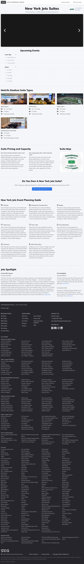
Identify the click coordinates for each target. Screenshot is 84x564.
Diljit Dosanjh (25, 462)
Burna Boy (4, 506)
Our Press (24, 321)
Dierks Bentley (25, 460)
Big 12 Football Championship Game (30, 435)
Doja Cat (23, 469)
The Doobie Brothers (68, 497)
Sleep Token (65, 484)
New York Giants (46, 350)
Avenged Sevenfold (6, 467)
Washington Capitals (68, 409)
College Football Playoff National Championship (51, 435)
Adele (2, 456)
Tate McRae (65, 493)
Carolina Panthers (6, 348)
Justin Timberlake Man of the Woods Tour (29, 527)
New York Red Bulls (47, 420)
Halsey (23, 495)
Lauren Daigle (46, 460)
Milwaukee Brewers (47, 361)
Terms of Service (33, 554)
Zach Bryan (65, 524)
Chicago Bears (5, 350)
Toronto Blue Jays (67, 368)
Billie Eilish (4, 482)
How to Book (37, 316)
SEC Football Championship (70, 440)
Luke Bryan (45, 477)
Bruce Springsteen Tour (7, 500)
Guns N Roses (25, 493)
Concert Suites (5, 330)
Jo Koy (23, 517)
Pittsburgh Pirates (47, 370)
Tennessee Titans (67, 346)
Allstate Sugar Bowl (6, 438)
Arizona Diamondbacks (7, 361)
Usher (63, 515)
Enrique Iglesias (25, 480)
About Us (24, 316)
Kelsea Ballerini (46, 453)
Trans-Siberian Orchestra (69, 510)
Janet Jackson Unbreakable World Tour (29, 512)
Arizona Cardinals (6, 341)
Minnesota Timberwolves (49, 381)
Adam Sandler (5, 455)
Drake (23, 473)
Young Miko (65, 521)
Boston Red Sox (5, 368)
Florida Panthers (26, 403)
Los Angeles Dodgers (27, 372)
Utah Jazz (65, 387)
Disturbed (24, 467)
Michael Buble (46, 502)
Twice (63, 511)
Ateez (2, 466)
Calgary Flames (5, 403)
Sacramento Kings (67, 381)
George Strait (25, 489)
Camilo (3, 510)
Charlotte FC (4, 422)
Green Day (24, 491)
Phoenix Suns (45, 392)
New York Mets (46, 365)
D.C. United (4, 429)
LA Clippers (24, 387)
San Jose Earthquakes (68, 416)
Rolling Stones (66, 467)
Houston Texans (26, 346)
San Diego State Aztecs (68, 442)
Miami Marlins (25, 374)
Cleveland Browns (6, 354)
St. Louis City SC (66, 422)
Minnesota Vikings (47, 344)
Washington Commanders (69, 348)
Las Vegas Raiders (26, 354)
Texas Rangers (66, 366)
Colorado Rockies (26, 363)
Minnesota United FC (27, 427)
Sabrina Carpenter (67, 475)
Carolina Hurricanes (6, 405)
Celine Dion (4, 517)
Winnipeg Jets (66, 411)
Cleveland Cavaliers (6, 389)
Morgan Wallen (46, 508)
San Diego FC (45, 429)
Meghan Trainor (46, 499)
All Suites (3, 316)
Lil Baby (44, 462)
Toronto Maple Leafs (68, 401)
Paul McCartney (46, 530)
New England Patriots (48, 346)
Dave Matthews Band (27, 455)
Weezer (64, 517)
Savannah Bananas (27, 543)
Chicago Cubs (5, 370)
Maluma (44, 484)
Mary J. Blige (45, 493)
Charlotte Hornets (6, 385)
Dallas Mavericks (5, 390)
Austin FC (3, 418)
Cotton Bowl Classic (47, 438)
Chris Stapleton (5, 522)
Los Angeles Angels (26, 370)
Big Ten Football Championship (30, 438)
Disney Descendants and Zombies (28, 465)
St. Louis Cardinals (67, 363)
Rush (63, 473)
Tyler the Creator (66, 513)
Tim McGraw (65, 506)
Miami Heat (24, 392)
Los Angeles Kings (26, 405)
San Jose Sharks (46, 409)
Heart (22, 499)
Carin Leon (4, 513)
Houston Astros (25, 366)
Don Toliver (24, 471)
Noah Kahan (45, 522)
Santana (64, 478)
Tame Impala (65, 491)
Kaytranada (45, 449)
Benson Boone (5, 477)
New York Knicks (46, 385)
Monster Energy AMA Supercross (51, 506)
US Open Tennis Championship (50, 543)
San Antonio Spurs (67, 383)
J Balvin (23, 506)
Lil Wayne (44, 464)
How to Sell (37, 318)
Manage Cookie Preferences (61, 554)
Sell (77, 2)
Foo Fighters (24, 486)
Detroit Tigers (25, 365)
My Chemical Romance (48, 513)
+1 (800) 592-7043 (56, 318)
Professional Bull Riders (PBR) (29, 541)
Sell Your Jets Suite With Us (42, 189)
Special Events (5, 535)
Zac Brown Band (67, 522)
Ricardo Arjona (66, 464)
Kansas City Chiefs (26, 352)
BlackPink (4, 488)
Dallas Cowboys (5, 355)
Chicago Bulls (5, 387)
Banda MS (4, 475)
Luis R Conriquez (46, 475)
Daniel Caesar (25, 451)
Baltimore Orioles (6, 366)
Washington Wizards (68, 389)
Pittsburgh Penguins (47, 407)
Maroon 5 (44, 491)
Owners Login (5, 308)
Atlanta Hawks (5, 379)
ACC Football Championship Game (9, 435)
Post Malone (65, 460)
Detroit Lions (25, 343)
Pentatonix (65, 451)
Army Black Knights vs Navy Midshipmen (9, 441)
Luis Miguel (45, 473)
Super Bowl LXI (66, 350)
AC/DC (3, 451)
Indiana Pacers (25, 385)
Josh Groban (24, 521)
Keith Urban (45, 451)
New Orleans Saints (47, 348)
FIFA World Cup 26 (6, 539)
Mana (43, 486)
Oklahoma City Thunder (48, 387)
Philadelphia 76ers (47, 390)
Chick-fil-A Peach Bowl (28, 442)
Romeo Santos (66, 469)
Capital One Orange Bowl (28, 440)
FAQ (35, 325)
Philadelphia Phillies (47, 368)
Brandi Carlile (5, 495)
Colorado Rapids (5, 425)
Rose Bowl (65, 438)
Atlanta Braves (5, 365)
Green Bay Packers (26, 344)
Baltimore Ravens (6, 344)
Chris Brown (4, 521)
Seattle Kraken (46, 411)
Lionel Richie (45, 467)
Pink (63, 456)
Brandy (3, 499)
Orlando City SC (46, 422)
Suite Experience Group (7, 304)
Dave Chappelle (25, 453)
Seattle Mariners (66, 361)
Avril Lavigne (4, 469)
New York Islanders (47, 400)
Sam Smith (65, 477)
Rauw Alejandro (66, 462)
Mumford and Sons (47, 511)
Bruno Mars (4, 502)
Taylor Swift (65, 495)
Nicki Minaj (45, 519)
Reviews (24, 323)
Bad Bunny (4, 473)
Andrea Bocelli (5, 462)
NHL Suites (4, 326)
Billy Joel (3, 484)
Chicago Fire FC (5, 423)
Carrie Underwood (6, 515)
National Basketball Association (10, 377)
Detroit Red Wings (26, 400)
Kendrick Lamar (46, 455)
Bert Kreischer (5, 478)
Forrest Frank (25, 488)
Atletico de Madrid (6, 537)
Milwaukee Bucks (47, 379)
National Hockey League (8, 396)
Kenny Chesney (46, 456)
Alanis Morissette (6, 458)
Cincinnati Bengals (6, 352)
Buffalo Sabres (5, 401)
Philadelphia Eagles (47, 354)
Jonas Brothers (25, 519)
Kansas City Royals (26, 368)
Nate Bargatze (46, 515)
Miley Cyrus (45, 504)
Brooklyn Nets (5, 383)
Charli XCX (4, 519)
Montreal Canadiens (27, 409)
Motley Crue (45, 510)
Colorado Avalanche (6, 409)
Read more (47, 294)
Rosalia (64, 471)
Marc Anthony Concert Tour (49, 488)
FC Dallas (24, 418)
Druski (23, 475)
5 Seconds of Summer (7, 449)
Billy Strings (4, 486)
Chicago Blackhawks (7, 407)
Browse (66, 2)
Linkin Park (45, 466)
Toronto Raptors (66, 385)
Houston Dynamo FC (27, 420)
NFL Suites (4, 318)
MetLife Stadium (30, 12)
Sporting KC (65, 420)
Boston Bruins (5, 400)
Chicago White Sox (6, 372)
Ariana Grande (5, 464)
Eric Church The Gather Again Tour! (29, 483)
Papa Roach (45, 528)
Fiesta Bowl (45, 440)
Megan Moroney (46, 497)
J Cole (23, 508)
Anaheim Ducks (5, 398)
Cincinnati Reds (5, 374)
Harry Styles (24, 497)
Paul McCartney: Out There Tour (51, 532)
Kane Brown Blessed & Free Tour (30, 530)
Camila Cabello (5, 508)
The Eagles (65, 499)
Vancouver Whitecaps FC (69, 425)
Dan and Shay (25, 449)
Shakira (64, 480)
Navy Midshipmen (47, 444)
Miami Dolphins (46, 343)
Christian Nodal (5, 526)
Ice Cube (23, 500)
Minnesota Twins (46, 363)
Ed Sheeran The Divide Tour (29, 477)
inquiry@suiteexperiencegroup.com (61, 321)
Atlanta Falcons (5, 343)
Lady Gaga (45, 458)
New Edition (45, 517)
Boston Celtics (5, 381)
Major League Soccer (7, 414)
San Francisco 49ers (67, 341)
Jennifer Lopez (25, 515)
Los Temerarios (46, 469)
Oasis (43, 524)
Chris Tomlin (4, 524)
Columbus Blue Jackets (7, 411)
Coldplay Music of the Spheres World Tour (9, 531)
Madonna (44, 482)
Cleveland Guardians (27, 361)
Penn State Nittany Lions (69, 436)
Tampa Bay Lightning (68, 400)
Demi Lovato (25, 458)
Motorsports (24, 539)
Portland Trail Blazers (68, 379)
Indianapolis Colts (26, 348)
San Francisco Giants (48, 374)
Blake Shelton (5, 489)
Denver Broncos (25, 341)
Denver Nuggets (5, 392)
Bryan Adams (5, 504)
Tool (63, 508)
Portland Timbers (46, 425)
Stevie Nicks (65, 486)
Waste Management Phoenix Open (70, 538)
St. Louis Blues (66, 398)
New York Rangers (47, 401)
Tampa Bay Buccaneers (68, 344)
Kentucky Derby (25, 537)
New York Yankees (47, 366)
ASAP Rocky (4, 453)
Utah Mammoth (66, 403)
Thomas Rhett (66, 504)
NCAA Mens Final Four (48, 442)
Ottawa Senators (46, 403)
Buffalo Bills (4, 346)
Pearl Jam (65, 449)
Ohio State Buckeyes (68, 434)
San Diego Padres (47, 372)
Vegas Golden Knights (68, 407)
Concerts (3, 447)
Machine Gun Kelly (47, 480)
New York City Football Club (50, 418)
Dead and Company (27, 456)
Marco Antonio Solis (47, 489)
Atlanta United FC (6, 416)
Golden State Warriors (27, 381)
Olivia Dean (45, 526)
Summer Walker (66, 489)
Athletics (3, 363)
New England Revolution (49, 416)
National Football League (8, 339)
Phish (63, 455)
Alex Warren (4, 460)
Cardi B (3, 511)
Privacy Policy (46, 554)
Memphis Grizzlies (26, 390)
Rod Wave (65, 466)
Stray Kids (65, 488)
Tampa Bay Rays (67, 365)
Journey (23, 522)
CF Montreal (4, 420)
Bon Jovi (3, 493)
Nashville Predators (26, 411)
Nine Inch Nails (46, 521)
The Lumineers (66, 500)
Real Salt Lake (46, 427)
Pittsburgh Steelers (47, 355)
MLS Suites (4, 328)
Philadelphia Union (47, 423)
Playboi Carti (65, 458)
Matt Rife (44, 495)
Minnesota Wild (25, 407)
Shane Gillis (65, 482)
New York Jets (45, 352)
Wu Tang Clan (66, 519)
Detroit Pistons (25, 379)
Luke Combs (45, 478)
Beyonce (3, 480)
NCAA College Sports (7, 433)
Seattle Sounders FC (68, 418)
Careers (24, 326)
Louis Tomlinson (46, 471)
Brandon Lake (5, 497)
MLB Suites (4, 323)
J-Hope (23, 510)
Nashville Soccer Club (27, 429)
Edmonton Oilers (26, 401)
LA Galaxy (24, 423)
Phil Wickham (66, 453)
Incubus (23, 502)
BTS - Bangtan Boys (6, 471)
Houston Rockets (26, 383)
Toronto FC (65, 423)
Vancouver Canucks (67, 405)
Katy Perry (24, 532)
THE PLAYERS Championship (50, 537)
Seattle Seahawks (67, 343)
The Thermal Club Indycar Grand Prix (51, 540)
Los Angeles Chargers (27, 355)
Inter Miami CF (25, 422)
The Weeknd (65, 502)
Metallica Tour (46, 500)
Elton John (24, 478)
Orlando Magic (46, 389)
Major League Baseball (7, 359)
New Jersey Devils (47, 398)
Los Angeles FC (25, 425)
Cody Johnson (5, 528)
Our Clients (25, 318)
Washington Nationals (68, 370)
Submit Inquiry (55, 316)
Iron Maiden (24, 504)
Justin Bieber (24, 524)
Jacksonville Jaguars (27, 350)
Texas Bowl (65, 444)
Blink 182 (3, 491)
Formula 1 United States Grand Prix (9, 542)
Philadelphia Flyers (47, 405)
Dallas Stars (24, 398)
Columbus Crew (5, 427)
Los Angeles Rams (47, 341)
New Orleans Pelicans (48, 383)
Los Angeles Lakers (26, 389)
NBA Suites (4, 321)
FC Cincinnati (25, 416)
